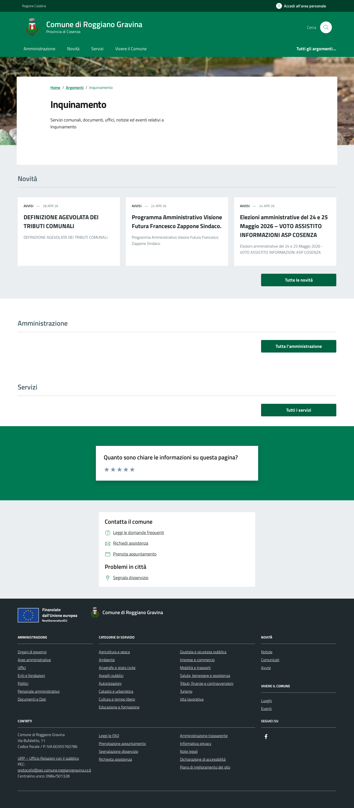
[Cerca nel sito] (326, 27)
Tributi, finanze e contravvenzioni (206, 683)
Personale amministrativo (38, 691)
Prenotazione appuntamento (122, 743)
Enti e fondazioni (31, 675)
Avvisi (266, 668)
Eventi (266, 708)
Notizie (266, 652)
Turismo (186, 691)
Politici (23, 683)
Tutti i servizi (298, 410)
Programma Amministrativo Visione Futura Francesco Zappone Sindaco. (177, 221)
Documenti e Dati (32, 699)
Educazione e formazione (119, 707)
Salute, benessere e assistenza (205, 675)
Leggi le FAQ (109, 736)
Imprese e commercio (197, 660)
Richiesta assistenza (115, 759)
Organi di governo (32, 652)
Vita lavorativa (192, 699)
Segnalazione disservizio (118, 751)
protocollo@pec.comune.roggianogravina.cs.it (54, 770)
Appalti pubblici (111, 675)
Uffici (22, 668)
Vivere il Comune (131, 48)
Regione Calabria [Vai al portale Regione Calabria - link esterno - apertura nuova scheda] (34, 5)
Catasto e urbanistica (116, 691)
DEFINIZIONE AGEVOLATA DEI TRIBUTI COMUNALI (61, 221)
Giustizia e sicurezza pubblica (203, 652)
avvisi (28, 205)
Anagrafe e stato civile (117, 668)
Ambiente (107, 660)
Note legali (189, 751)
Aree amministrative (34, 660)
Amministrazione (39, 48)
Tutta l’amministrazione (299, 346)
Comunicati (270, 660)
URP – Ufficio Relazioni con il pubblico (48, 758)
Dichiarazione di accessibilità (203, 759)
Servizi (97, 48)
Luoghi (266, 701)
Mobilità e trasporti (195, 668)
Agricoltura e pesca (114, 652)
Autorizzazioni (110, 683)
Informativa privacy (195, 743)
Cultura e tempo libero (117, 699)
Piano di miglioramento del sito (205, 767)
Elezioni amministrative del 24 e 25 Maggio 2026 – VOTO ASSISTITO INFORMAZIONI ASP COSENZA (284, 226)
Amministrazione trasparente (204, 736)
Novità (73, 48)
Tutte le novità (299, 280)
